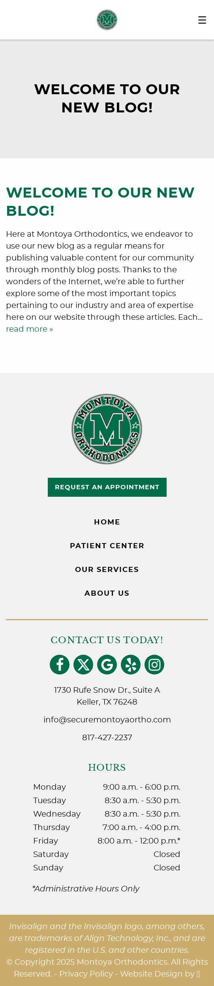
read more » (29, 329)
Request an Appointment (107, 487)
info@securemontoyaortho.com (107, 720)
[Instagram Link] (154, 665)
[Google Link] (107, 665)
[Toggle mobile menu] (202, 20)
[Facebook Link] (60, 665)
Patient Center (107, 546)
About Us (107, 593)
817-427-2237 (107, 738)
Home (107, 522)
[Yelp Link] (131, 665)
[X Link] (83, 665)
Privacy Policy (86, 974)
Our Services (107, 570)
